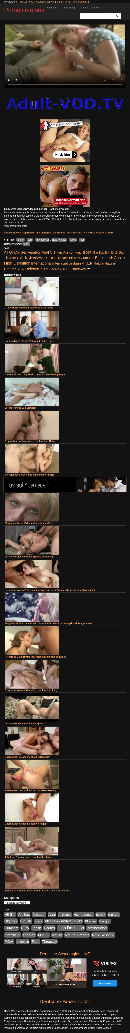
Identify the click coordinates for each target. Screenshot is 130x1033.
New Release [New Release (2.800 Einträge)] (28, 269)
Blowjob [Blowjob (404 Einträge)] (74, 258)
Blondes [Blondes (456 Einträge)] (62, 258)
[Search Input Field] (97, 16)
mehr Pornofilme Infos (15, 226)
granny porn (63, 1)
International (42, 239)
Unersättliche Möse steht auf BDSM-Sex (27, 757)
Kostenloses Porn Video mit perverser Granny (31, 790)
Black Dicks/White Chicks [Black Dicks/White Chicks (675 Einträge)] (37, 258)
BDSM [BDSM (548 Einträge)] (88, 252)
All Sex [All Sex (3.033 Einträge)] (21, 252)
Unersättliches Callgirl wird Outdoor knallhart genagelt (35, 374)
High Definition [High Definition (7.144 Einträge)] (17, 263)
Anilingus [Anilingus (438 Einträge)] (56, 252)
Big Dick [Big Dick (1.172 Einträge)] (111, 252)
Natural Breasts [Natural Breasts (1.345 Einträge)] (77, 935)
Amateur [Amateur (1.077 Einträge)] (34, 252)
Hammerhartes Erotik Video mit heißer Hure (29, 341)
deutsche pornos (45, 1)
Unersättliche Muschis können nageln (26, 823)
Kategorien (52, 7)
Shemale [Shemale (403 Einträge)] (55, 269)
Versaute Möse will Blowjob (20, 407)
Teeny (26, 244)
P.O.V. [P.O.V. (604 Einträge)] (44, 269)
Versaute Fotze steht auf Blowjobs (24, 723)
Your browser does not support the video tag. (65, 56)
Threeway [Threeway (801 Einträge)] (78, 269)
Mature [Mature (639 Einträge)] (98, 263)
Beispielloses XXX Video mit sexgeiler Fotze (29, 474)
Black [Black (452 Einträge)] (14, 258)
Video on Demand (89, 7)
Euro (29, 239)
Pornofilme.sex (24, 10)
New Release (59, 239)
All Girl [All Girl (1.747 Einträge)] (9, 252)
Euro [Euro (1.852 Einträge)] (99, 258)
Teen (81, 239)
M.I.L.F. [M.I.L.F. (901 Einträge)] (87, 263)
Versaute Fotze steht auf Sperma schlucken (29, 556)
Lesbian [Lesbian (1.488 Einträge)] (74, 263)
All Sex (20, 239)
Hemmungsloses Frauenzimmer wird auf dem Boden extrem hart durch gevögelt (50, 590)
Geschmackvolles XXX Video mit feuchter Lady (31, 690)
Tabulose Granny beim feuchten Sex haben (29, 857)
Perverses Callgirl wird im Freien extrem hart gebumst (35, 656)
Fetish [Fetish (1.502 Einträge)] (108, 258)
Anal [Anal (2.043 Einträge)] (45, 252)
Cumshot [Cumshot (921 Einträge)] (87, 258)
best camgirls (80, 1)
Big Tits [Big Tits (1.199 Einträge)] (26, 921)
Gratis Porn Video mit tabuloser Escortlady (29, 307)
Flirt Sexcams (26, 1)
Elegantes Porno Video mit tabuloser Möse (29, 523)
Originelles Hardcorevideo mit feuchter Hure (30, 441)
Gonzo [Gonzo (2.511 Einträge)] (119, 258)
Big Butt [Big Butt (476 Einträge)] (98, 252)
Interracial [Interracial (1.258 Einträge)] (60, 263)
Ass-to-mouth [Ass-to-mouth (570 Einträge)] (73, 252)
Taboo (73, 239)
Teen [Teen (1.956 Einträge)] (66, 269)
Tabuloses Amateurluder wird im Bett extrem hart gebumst (38, 890)
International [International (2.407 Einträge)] (41, 263)
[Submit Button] (117, 16)
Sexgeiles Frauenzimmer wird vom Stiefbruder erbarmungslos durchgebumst (48, 623)
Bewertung (69, 7)
